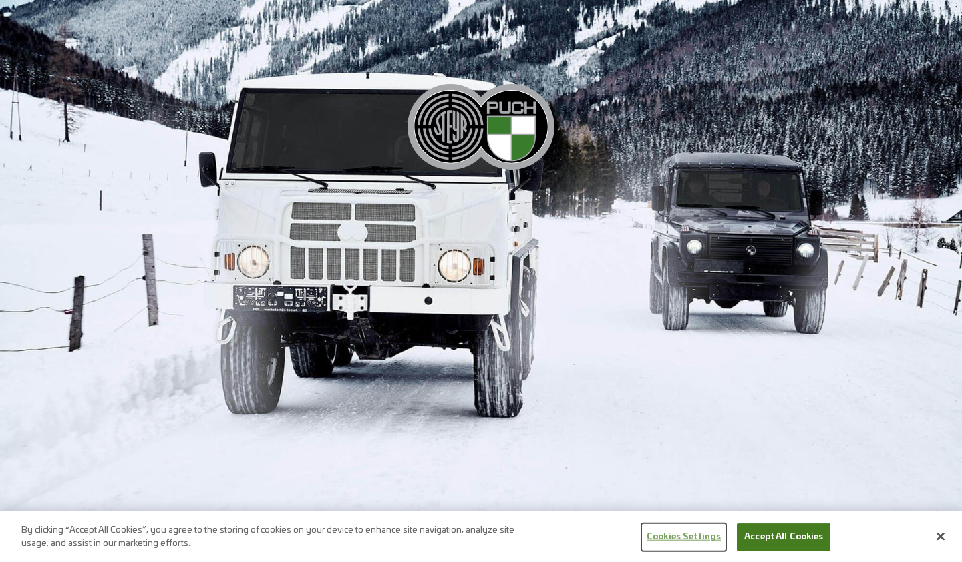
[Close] (940, 540)
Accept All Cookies (783, 541)
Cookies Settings (684, 541)
